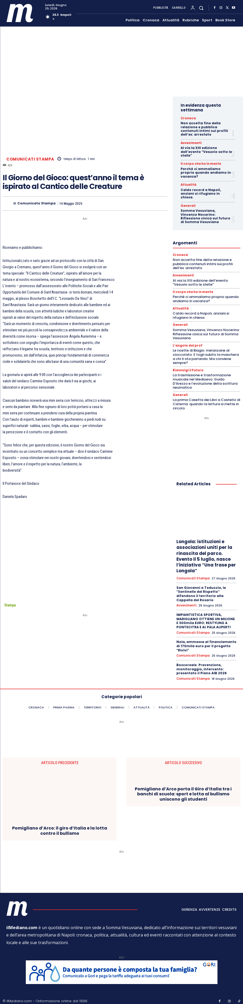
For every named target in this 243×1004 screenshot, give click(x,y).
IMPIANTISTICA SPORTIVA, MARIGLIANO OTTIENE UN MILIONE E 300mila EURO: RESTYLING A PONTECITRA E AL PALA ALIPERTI (205, 618)
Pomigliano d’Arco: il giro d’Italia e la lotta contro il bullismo (59, 828)
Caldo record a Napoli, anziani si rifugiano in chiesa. (201, 193)
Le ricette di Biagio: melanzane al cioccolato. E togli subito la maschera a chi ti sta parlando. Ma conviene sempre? (206, 355)
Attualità (188, 184)
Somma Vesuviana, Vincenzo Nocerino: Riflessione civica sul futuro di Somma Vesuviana (205, 216)
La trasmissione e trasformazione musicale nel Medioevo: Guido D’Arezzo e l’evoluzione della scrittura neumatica (205, 379)
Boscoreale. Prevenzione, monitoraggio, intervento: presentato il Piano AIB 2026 (201, 666)
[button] (201, 8)
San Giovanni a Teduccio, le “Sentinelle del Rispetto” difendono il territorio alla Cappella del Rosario (201, 591)
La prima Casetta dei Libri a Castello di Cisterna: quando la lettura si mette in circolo (206, 402)
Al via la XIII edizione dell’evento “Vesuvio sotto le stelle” (206, 151)
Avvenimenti (190, 142)
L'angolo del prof (187, 344)
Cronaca (187, 118)
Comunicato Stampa (36, 203)
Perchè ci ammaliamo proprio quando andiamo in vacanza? (206, 172)
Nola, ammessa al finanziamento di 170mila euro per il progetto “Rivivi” (206, 643)
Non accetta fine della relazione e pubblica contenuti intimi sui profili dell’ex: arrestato (204, 129)
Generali (187, 205)
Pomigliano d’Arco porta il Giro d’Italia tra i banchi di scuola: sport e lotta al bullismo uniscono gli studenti (183, 791)
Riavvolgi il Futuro (187, 368)
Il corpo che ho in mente (198, 163)
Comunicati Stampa (30, 159)
